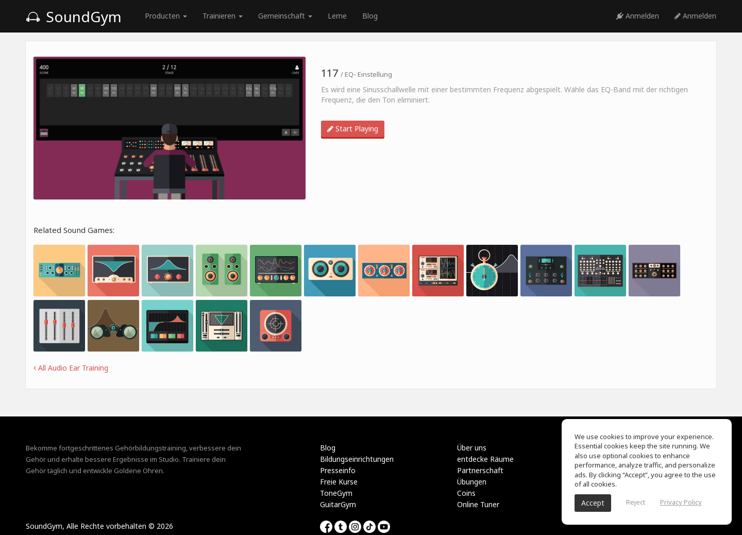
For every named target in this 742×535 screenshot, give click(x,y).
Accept (592, 503)
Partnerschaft (480, 470)
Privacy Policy (681, 502)
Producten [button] (166, 16)
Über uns (471, 448)
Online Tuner (478, 504)
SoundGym (74, 16)
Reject (635, 502)
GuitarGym (338, 504)
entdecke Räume (485, 459)
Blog (370, 16)
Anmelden (637, 16)
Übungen (471, 482)
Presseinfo (338, 470)
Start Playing (352, 128)
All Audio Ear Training (70, 368)
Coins (466, 493)
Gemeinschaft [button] (285, 16)
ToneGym (336, 493)
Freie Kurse (339, 482)
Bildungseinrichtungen (357, 459)
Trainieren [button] (223, 16)
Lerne (337, 16)
